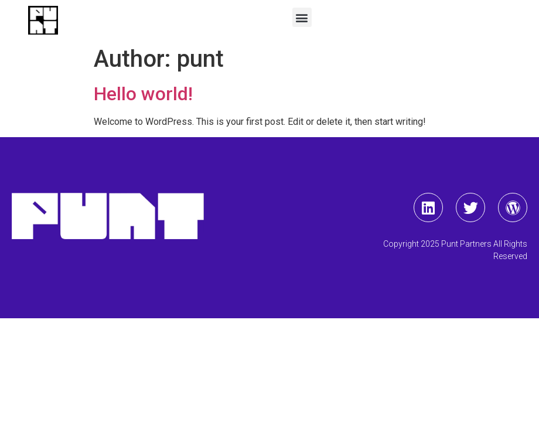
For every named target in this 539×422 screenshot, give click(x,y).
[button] (302, 17)
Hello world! (143, 94)
